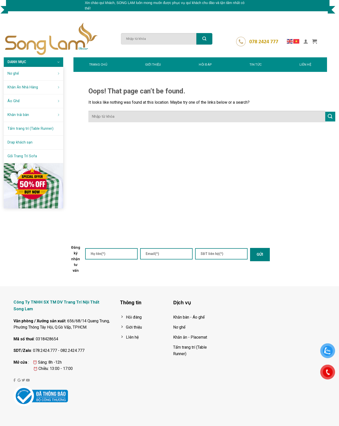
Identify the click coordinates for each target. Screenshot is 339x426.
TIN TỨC (256, 64)
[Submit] (204, 39)
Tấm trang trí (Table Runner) (30, 128)
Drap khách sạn (19, 142)
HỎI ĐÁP (205, 64)
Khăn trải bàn (34, 115)
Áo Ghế (34, 101)
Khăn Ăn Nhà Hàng (34, 87)
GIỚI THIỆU (153, 64)
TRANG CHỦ (98, 64)
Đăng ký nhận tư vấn (75, 259)
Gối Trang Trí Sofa (22, 156)
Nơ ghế (34, 73)
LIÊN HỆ (305, 64)
